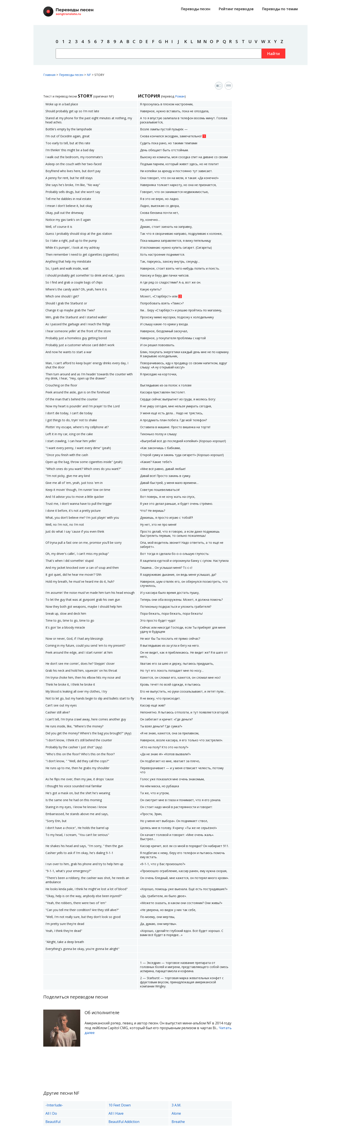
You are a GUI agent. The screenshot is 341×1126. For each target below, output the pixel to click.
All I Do (51, 1113)
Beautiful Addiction (124, 1121)
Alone (176, 1113)
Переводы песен (195, 9)
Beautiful (52, 1121)
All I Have (116, 1113)
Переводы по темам (280, 9)
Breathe (178, 1121)
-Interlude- (54, 1105)
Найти (273, 53)
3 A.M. (176, 1105)
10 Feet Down (120, 1105)
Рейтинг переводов (236, 9)
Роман (180, 96)
